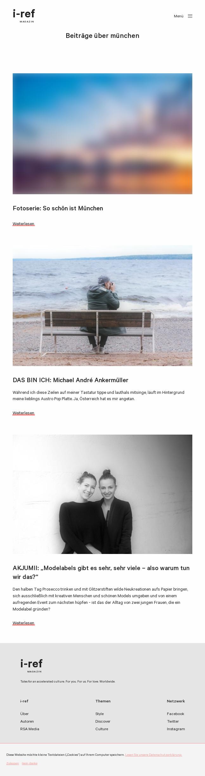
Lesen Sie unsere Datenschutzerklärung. (153, 755)
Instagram (176, 729)
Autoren (27, 722)
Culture (101, 729)
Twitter (173, 722)
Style (99, 714)
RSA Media (29, 729)
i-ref (24, 16)
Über (24, 714)
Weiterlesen (23, 224)
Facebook (175, 714)
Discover (102, 722)
